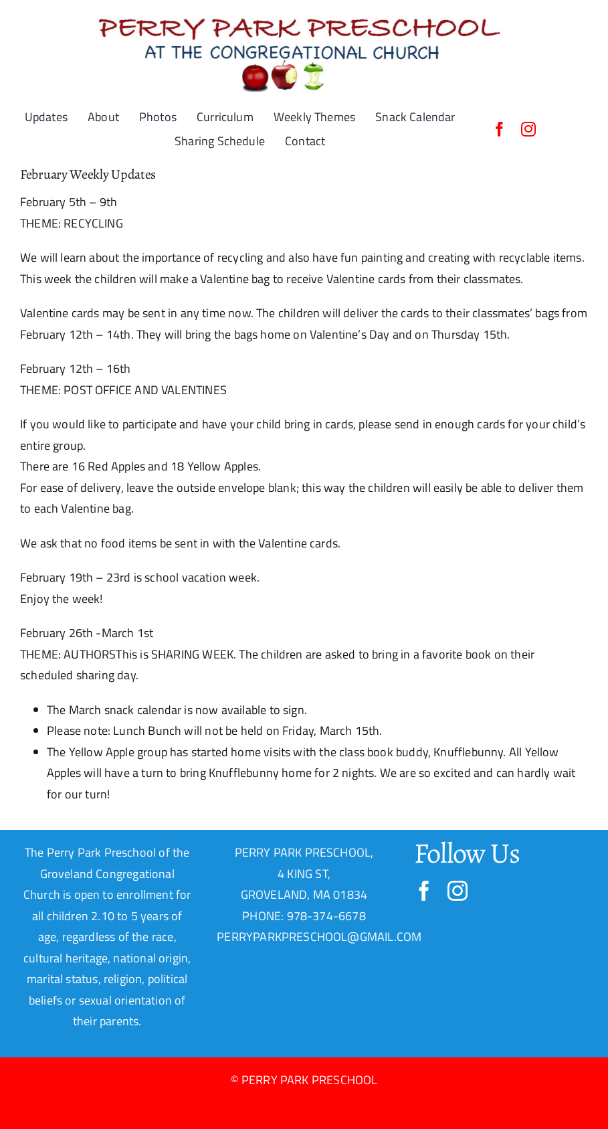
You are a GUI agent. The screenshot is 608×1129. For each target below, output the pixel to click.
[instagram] (528, 129)
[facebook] (499, 129)
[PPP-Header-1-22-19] (304, 16)
